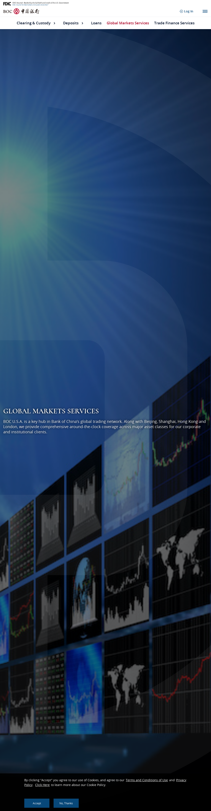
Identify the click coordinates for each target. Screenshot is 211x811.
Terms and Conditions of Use (147, 780)
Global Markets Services (128, 23)
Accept (37, 803)
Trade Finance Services (174, 23)
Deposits (71, 23)
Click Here (42, 785)
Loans (96, 23)
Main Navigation (205, 11)
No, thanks (66, 803)
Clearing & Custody (34, 23)
